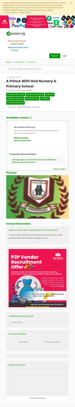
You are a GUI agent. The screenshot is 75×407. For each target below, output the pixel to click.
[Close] (71, 2)
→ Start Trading (24, 12)
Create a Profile (17, 43)
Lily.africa (29, 3)
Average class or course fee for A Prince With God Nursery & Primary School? (34, 161)
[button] (11, 197)
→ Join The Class (9, 12)
